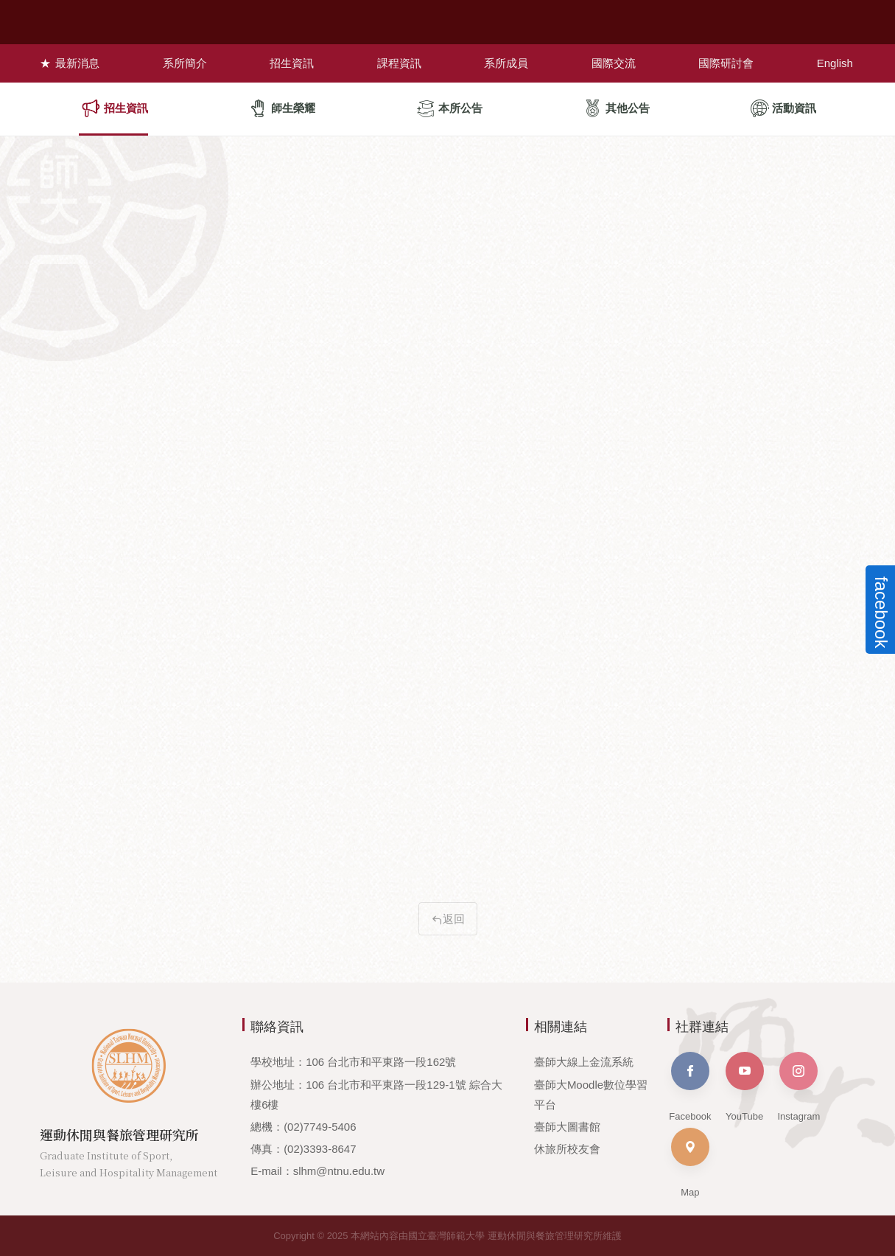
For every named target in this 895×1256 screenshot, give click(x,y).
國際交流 (614, 62)
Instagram (798, 1087)
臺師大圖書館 (567, 1126)
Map (690, 1163)
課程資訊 (398, 62)
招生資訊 (291, 62)
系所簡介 (183, 62)
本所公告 (449, 109)
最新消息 (76, 62)
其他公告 (616, 109)
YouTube (745, 1087)
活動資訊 (784, 109)
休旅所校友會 (567, 1148)
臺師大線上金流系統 (583, 1062)
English (836, 62)
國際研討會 (727, 62)
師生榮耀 (282, 109)
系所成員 (507, 62)
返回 (448, 919)
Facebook (690, 1087)
